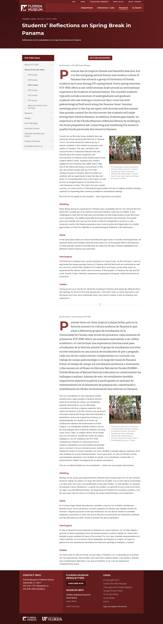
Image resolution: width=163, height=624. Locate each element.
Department (87, 8)
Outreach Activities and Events (34, 134)
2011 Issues (32, 100)
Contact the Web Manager (114, 583)
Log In (106, 601)
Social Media (109, 598)
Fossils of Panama (32, 141)
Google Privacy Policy (112, 590)
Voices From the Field (34, 70)
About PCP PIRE (32, 65)
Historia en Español (100, 58)
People (28, 118)
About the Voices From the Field (37, 106)
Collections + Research (99, 1)
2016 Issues (32, 75)
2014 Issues (33, 85)
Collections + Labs (106, 8)
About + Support (134, 1)
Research (123, 8)
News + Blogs (118, 1)
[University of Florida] (54, 618)
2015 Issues (32, 80)
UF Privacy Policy (111, 594)
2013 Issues (32, 90)
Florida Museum (32, 8)
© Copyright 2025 (111, 580)
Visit (74, 1)
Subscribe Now (76, 583)
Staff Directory (72, 606)
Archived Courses (32, 128)
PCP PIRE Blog (31, 123)
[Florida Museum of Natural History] (32, 618)
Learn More (71, 601)
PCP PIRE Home (32, 58)
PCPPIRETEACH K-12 (34, 146)
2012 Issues (32, 95)
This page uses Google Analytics (117, 587)
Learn (83, 1)
